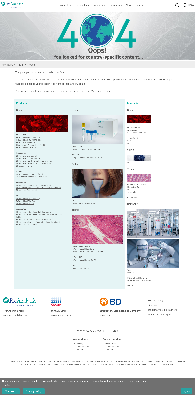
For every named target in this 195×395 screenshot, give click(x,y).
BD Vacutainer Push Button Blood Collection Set (34, 161)
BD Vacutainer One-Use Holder (27, 156)
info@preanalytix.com (99, 90)
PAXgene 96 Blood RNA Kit (26, 142)
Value (129, 270)
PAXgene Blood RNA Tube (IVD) (28, 137)
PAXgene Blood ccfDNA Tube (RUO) (29, 174)
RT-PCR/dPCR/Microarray (136, 133)
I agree (186, 391)
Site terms (153, 305)
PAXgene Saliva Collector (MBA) (83, 203)
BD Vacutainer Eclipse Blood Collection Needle (33, 212)
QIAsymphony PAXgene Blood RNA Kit (30, 145)
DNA (129, 143)
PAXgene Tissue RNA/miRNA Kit (84, 260)
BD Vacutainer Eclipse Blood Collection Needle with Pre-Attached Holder (40, 215)
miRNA (129, 141)
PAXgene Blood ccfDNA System (139, 280)
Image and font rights (159, 314)
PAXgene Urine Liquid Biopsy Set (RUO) (86, 149)
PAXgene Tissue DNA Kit (81, 268)
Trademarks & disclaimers (162, 309)
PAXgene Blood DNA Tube (26, 201)
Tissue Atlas (131, 192)
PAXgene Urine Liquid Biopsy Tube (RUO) (87, 158)
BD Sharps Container (24, 166)
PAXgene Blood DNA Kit (25, 204)
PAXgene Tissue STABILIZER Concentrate (87, 251)
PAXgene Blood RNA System (137, 278)
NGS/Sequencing (133, 130)
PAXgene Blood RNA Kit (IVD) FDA (29, 140)
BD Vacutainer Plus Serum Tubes (28, 158)
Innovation (131, 272)
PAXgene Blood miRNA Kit (26, 147)
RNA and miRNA (133, 187)
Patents (130, 286)
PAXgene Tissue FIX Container (83, 249)
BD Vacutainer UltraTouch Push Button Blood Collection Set (38, 188)
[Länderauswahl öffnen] (186, 5)
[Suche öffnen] (177, 5)
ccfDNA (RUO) (132, 138)
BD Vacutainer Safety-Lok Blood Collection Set (33, 163)
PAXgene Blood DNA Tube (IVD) (28, 199)
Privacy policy (155, 300)
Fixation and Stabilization (136, 184)
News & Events (134, 4)
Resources (99, 4)
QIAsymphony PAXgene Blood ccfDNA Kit (31, 177)
